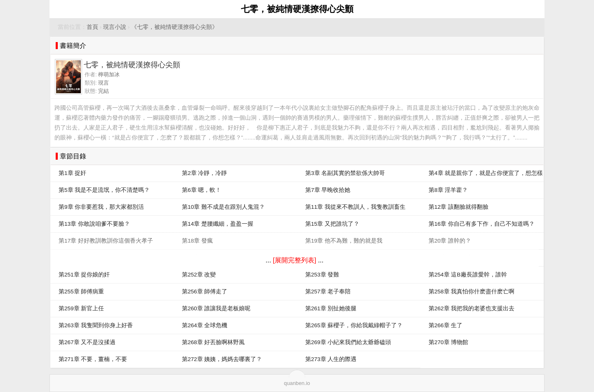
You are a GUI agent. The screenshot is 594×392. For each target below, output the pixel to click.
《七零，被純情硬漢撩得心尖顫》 (174, 27)
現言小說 (114, 27)
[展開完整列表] (294, 260)
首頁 (92, 27)
